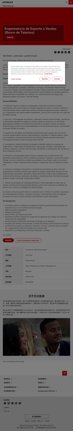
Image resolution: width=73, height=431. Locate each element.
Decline (45, 79)
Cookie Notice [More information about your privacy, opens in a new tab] (48, 73)
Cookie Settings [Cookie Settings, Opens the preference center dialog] (16, 79)
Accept (57, 79)
